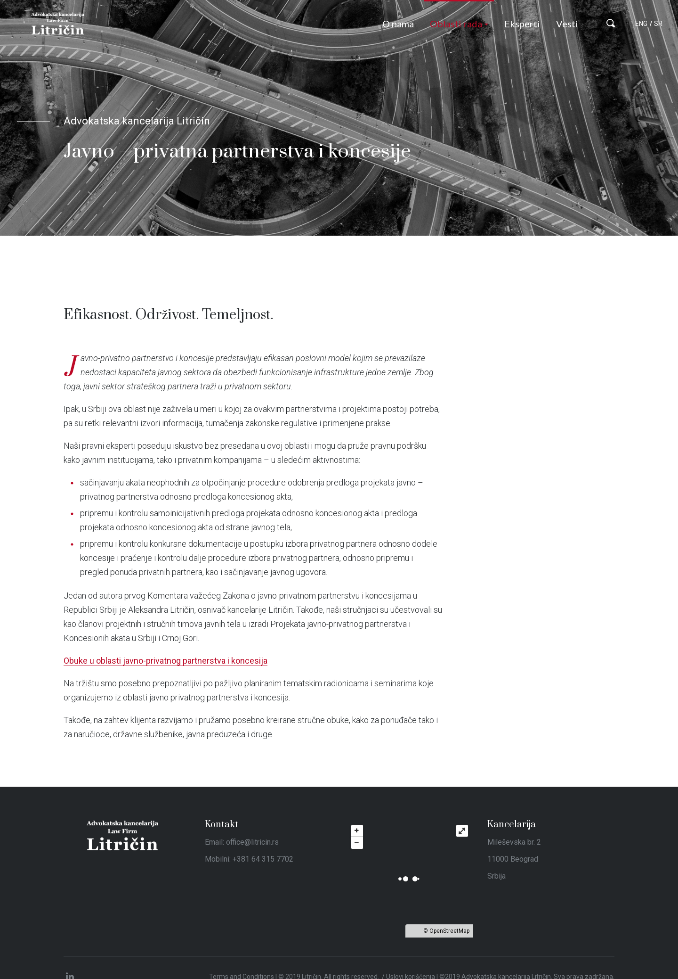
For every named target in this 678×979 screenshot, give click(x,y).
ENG (641, 23)
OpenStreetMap (449, 931)
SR (658, 23)
